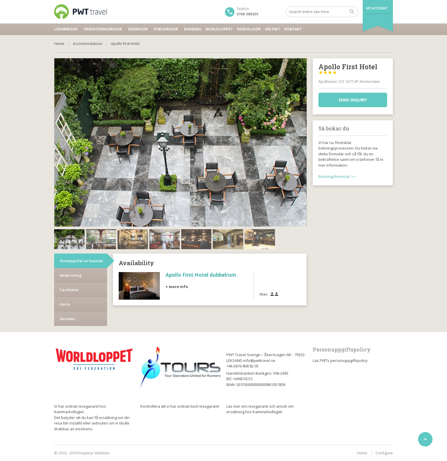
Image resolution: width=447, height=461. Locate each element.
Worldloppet (219, 29)
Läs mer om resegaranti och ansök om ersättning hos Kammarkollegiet (260, 409)
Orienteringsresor (103, 29)
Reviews (67, 298)
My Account (376, 8)
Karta (65, 284)
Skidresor (138, 29)
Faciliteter (69, 269)
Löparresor (66, 29)
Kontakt (293, 29)
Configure (384, 452)
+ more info (177, 266)
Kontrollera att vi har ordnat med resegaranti (179, 406)
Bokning (192, 29)
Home (59, 43)
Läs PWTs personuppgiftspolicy (340, 360)
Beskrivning (71, 255)
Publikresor (166, 29)
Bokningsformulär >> (337, 176)
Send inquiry (352, 100)
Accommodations (87, 43)
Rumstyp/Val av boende (81, 240)
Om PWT (272, 29)
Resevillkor (249, 29)
